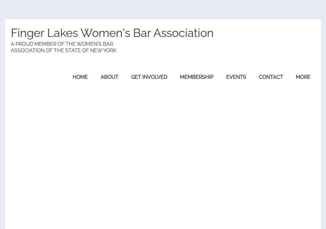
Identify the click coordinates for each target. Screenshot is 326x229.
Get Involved (149, 77)
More (303, 77)
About (109, 77)
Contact (271, 77)
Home (80, 77)
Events (236, 77)
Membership (196, 77)
